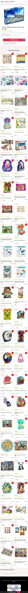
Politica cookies (12, 592)
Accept (18, 592)
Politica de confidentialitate (16, 580)
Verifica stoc (17, 40)
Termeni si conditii (6, 580)
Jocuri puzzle (13, 573)
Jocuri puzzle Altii (5, 573)
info (12, 72)
